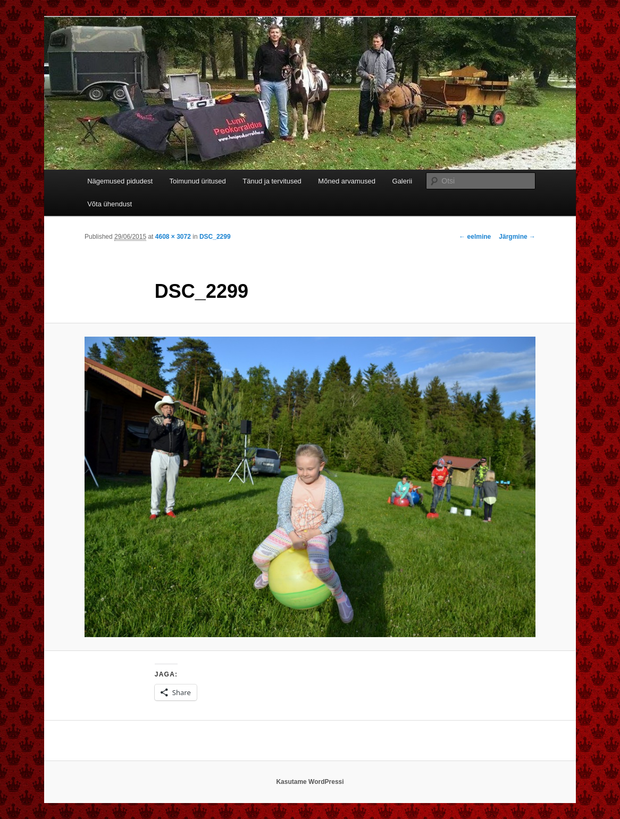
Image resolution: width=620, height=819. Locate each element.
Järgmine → (517, 236)
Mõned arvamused (346, 181)
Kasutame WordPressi (309, 781)
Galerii (402, 181)
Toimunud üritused (198, 181)
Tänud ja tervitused (271, 181)
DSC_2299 (215, 236)
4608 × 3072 (173, 236)
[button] (310, 487)
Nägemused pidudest (120, 181)
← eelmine (475, 236)
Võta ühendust (109, 204)
